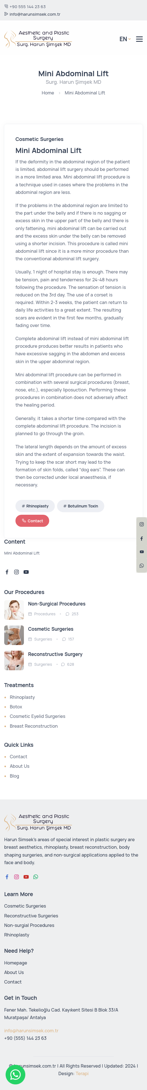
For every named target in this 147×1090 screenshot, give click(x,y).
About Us (20, 766)
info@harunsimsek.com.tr (32, 14)
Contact (32, 521)
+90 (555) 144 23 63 (25, 1038)
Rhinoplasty (37, 506)
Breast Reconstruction (34, 726)
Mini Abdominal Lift (85, 93)
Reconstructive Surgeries (31, 916)
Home (48, 93)
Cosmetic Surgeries (50, 629)
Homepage (15, 963)
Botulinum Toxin (83, 506)
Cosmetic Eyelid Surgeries (37, 716)
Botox (16, 707)
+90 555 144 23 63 (25, 7)
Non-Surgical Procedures (56, 603)
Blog (14, 776)
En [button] (123, 39)
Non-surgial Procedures (29, 925)
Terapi (82, 1073)
